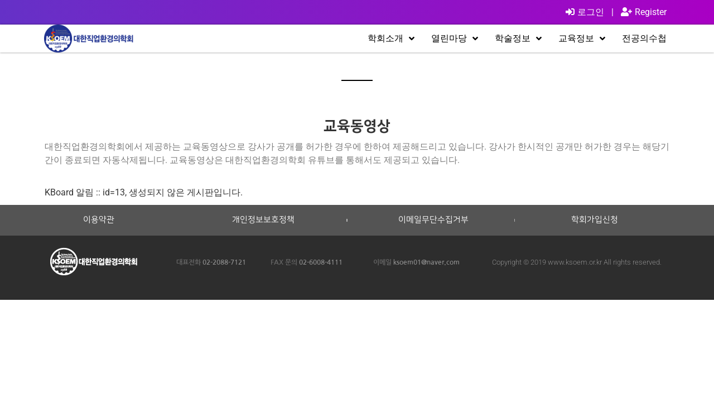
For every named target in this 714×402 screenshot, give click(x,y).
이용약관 (98, 220)
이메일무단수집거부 (433, 220)
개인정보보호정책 (263, 220)
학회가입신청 (594, 220)
